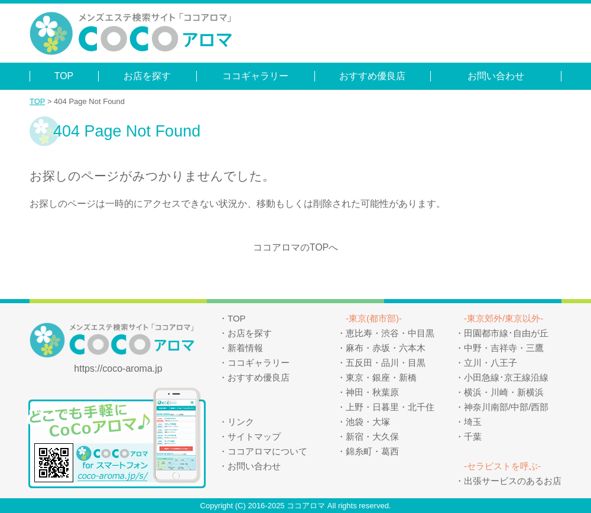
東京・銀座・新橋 (381, 377)
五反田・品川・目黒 (386, 363)
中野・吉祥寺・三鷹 (504, 348)
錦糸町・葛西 (372, 451)
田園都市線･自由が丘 (506, 333)
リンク (241, 422)
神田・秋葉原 (372, 392)
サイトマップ (254, 436)
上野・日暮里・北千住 (390, 407)
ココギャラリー (255, 76)
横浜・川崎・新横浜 (504, 392)
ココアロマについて (267, 451)
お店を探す (147, 76)
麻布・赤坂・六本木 (386, 348)
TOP (64, 76)
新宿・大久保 (372, 436)
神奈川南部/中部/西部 (506, 407)
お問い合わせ (495, 76)
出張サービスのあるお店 (512, 481)
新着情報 (245, 348)
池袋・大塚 (368, 422)
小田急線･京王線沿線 (506, 377)
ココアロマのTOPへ (296, 247)
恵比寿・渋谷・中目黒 (390, 333)
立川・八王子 (490, 363)
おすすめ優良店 (372, 76)
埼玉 (473, 422)
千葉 (473, 436)
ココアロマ (306, 505)
